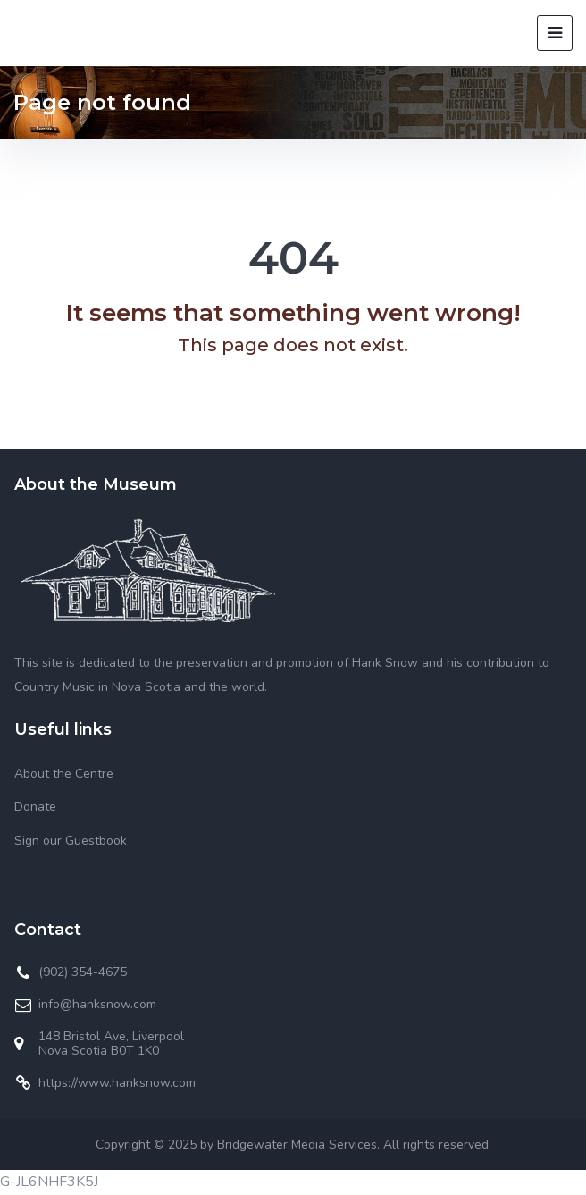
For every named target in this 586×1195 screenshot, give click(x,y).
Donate (35, 806)
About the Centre (63, 773)
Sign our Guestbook (70, 840)
